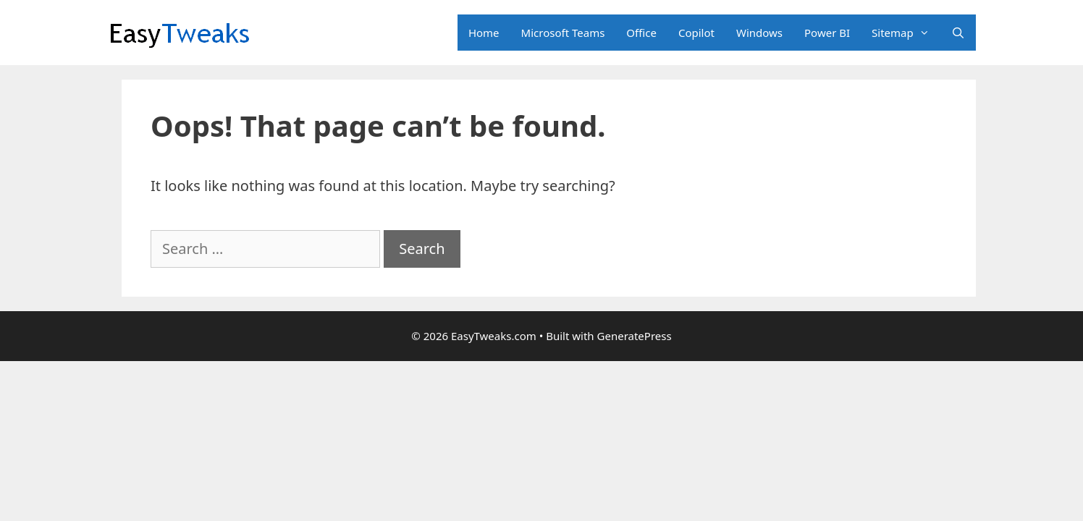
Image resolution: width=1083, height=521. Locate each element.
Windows (759, 32)
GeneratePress (634, 336)
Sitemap (906, 32)
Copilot (696, 32)
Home (484, 32)
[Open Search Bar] (958, 32)
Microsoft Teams (563, 32)
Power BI (827, 32)
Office (641, 32)
